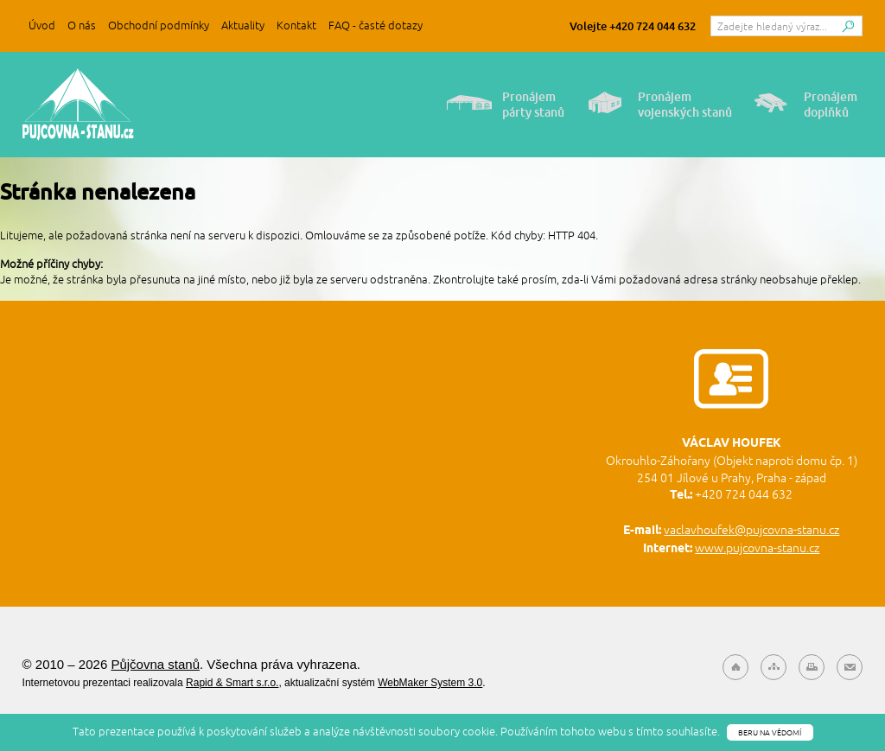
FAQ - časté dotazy (375, 25)
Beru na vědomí (769, 732)
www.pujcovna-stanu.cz (757, 548)
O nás (81, 25)
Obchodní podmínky (158, 25)
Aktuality (242, 25)
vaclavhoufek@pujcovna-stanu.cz (751, 530)
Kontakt (296, 25)
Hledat (848, 30)
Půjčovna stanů (78, 104)
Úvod (42, 25)
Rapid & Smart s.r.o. (232, 683)
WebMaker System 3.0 (430, 683)
